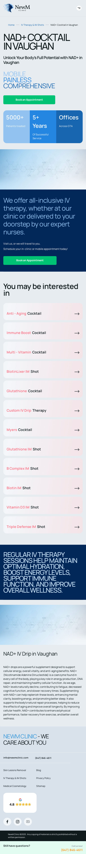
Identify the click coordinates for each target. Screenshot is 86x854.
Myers (43, 429)
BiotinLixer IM (43, 371)
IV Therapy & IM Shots (32, 24)
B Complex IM (43, 468)
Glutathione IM (43, 449)
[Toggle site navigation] (79, 8)
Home (11, 24)
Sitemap (40, 786)
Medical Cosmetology (14, 786)
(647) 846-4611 (72, 849)
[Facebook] (7, 822)
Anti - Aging (43, 313)
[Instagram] (18, 822)
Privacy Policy (43, 778)
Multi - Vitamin (43, 352)
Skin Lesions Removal (14, 770)
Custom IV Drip (43, 410)
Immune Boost (43, 332)
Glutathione (43, 391)
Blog (38, 770)
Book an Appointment (29, 99)
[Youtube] (28, 822)
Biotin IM (43, 488)
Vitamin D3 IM (43, 507)
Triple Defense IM (43, 526)
